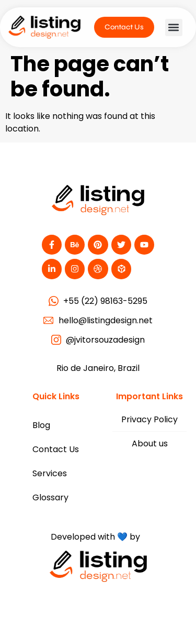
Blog (41, 425)
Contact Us (55, 449)
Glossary (50, 497)
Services (49, 473)
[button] (173, 27)
